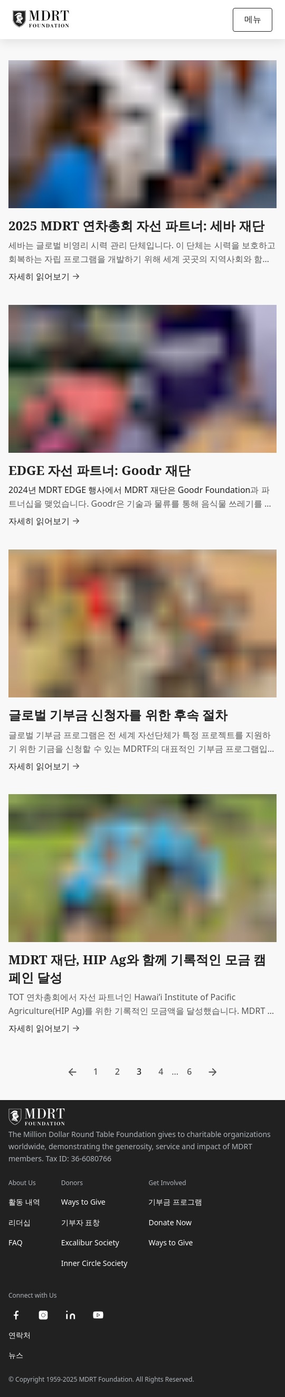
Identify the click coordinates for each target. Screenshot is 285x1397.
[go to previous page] (72, 1072)
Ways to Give (83, 1202)
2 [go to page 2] (117, 1071)
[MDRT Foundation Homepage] (41, 20)
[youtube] (98, 1315)
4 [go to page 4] (160, 1071)
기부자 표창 (80, 1222)
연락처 (19, 1335)
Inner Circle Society (94, 1263)
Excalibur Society (90, 1242)
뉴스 (15, 1355)
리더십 (19, 1222)
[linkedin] (71, 1315)
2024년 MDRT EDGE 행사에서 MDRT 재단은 (93, 490)
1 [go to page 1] (95, 1071)
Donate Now (170, 1222)
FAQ (15, 1242)
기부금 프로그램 (175, 1202)
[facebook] (16, 1315)
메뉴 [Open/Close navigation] (252, 19)
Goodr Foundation (214, 490)
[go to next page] (212, 1072)
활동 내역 (24, 1202)
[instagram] (43, 1315)
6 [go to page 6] (189, 1071)
